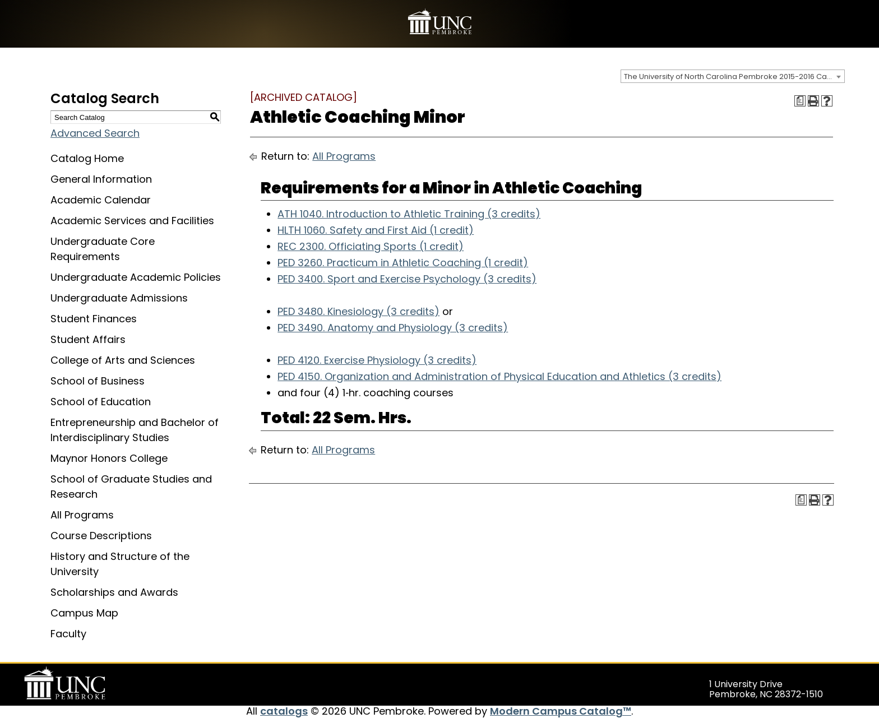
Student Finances (93, 319)
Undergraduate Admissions (119, 298)
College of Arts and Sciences (122, 360)
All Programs (82, 515)
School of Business (97, 381)
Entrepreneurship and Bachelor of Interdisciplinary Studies (134, 429)
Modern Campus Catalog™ (560, 711)
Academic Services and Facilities (132, 221)
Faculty (68, 634)
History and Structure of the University (119, 563)
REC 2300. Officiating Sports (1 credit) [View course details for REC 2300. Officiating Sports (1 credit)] (370, 246)
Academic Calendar (100, 200)
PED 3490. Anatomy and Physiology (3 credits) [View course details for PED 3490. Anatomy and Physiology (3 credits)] (392, 328)
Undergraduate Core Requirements (102, 248)
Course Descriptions (101, 536)
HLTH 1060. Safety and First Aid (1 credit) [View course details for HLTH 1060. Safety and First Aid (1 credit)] (375, 230)
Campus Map (84, 613)
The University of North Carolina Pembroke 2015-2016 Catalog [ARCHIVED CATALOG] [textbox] (734, 76)
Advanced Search (95, 133)
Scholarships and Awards (114, 592)
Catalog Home (87, 158)
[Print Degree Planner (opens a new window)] (800, 100)
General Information (101, 179)
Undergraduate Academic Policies (135, 277)
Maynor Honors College (109, 458)
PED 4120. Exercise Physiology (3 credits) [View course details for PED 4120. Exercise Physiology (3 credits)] (376, 360)
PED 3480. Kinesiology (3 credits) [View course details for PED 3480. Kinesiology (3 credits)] (358, 311)
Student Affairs (88, 339)
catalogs (284, 711)
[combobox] (733, 76)
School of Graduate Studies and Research (131, 486)
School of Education (100, 402)
